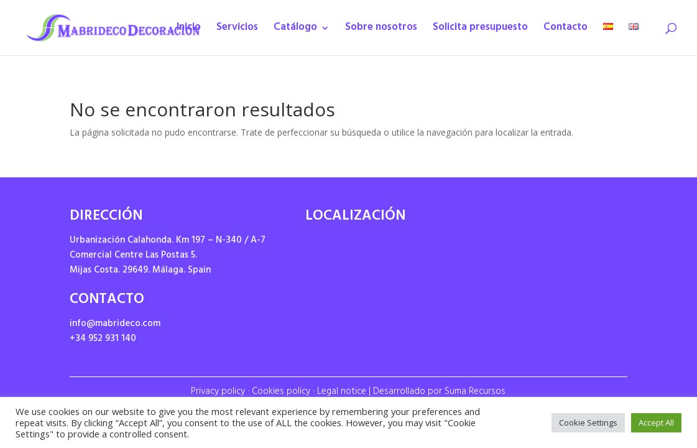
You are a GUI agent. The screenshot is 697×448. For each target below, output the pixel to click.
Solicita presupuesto (480, 31)
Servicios (237, 31)
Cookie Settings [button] (588, 422)
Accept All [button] (656, 422)
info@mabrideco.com (115, 324)
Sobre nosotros (381, 31)
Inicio (189, 31)
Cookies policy (281, 392)
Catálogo (295, 31)
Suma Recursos (475, 392)
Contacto (565, 31)
